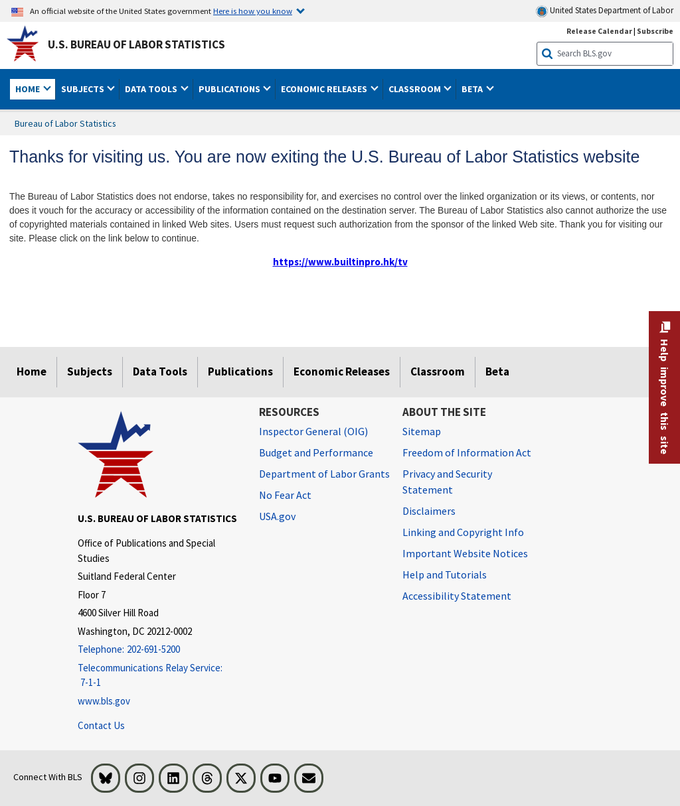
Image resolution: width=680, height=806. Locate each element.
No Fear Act (285, 495)
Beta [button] (473, 89)
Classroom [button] (415, 89)
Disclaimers (429, 510)
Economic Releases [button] (325, 89)
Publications (240, 371)
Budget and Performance (316, 452)
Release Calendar (599, 31)
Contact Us (101, 725)
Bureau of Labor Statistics (65, 123)
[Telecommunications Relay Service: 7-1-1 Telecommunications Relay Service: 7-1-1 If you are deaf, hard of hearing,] (158, 676)
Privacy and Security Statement (447, 481)
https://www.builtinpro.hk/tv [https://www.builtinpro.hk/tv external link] (340, 261)
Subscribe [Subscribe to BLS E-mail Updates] (655, 31)
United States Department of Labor (604, 11)
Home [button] (28, 89)
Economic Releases (342, 371)
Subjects (89, 371)
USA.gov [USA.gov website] (277, 516)
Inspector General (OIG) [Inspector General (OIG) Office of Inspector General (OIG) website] (313, 431)
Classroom (437, 371)
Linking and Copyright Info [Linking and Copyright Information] (463, 532)
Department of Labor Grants (324, 473)
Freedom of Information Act (466, 452)
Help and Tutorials (444, 574)
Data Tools (160, 371)
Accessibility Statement (456, 595)
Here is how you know (252, 10)
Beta (497, 371)
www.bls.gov (104, 701)
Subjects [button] (83, 89)
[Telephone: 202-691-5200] (158, 649)
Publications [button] (230, 89)
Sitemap (421, 431)
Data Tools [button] (152, 89)
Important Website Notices (465, 553)
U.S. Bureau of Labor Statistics (136, 44)
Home (31, 371)
